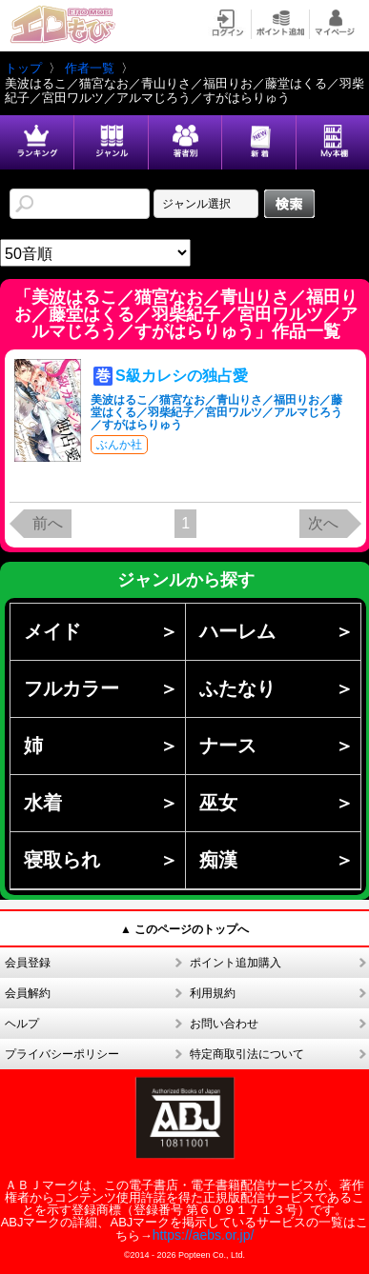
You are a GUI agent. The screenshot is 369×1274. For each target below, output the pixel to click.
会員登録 (28, 962)
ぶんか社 (119, 444)
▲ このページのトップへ (184, 929)
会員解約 (28, 993)
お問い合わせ (224, 1023)
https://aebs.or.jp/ (204, 1235)
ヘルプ (22, 1023)
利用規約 (213, 993)
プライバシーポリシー (62, 1054)
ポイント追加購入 (235, 962)
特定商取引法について (247, 1054)
